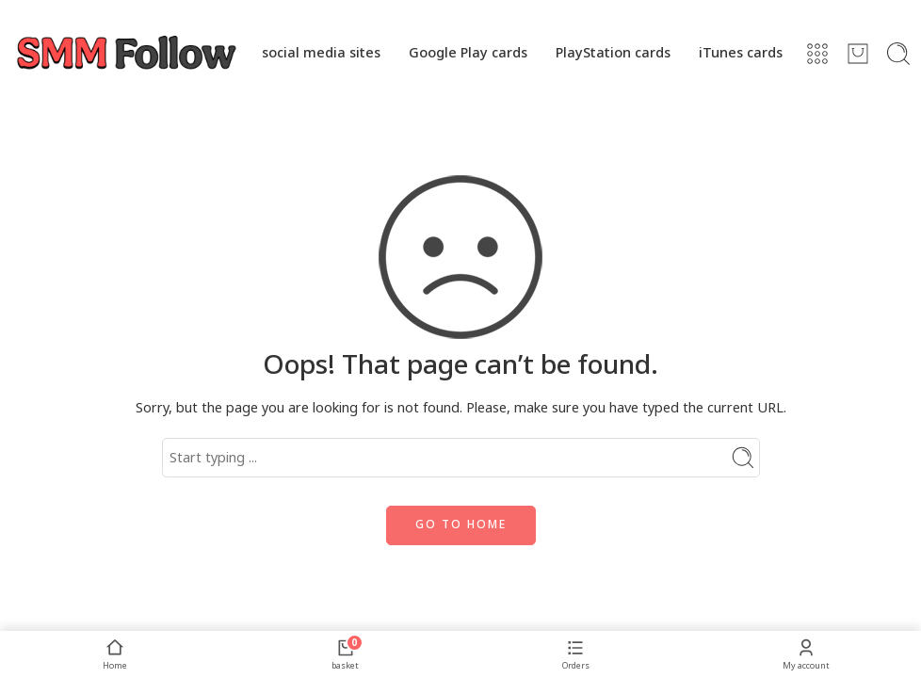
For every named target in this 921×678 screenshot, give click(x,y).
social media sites (321, 53)
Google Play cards (468, 53)
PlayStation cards (613, 53)
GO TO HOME (461, 525)
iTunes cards (741, 53)
